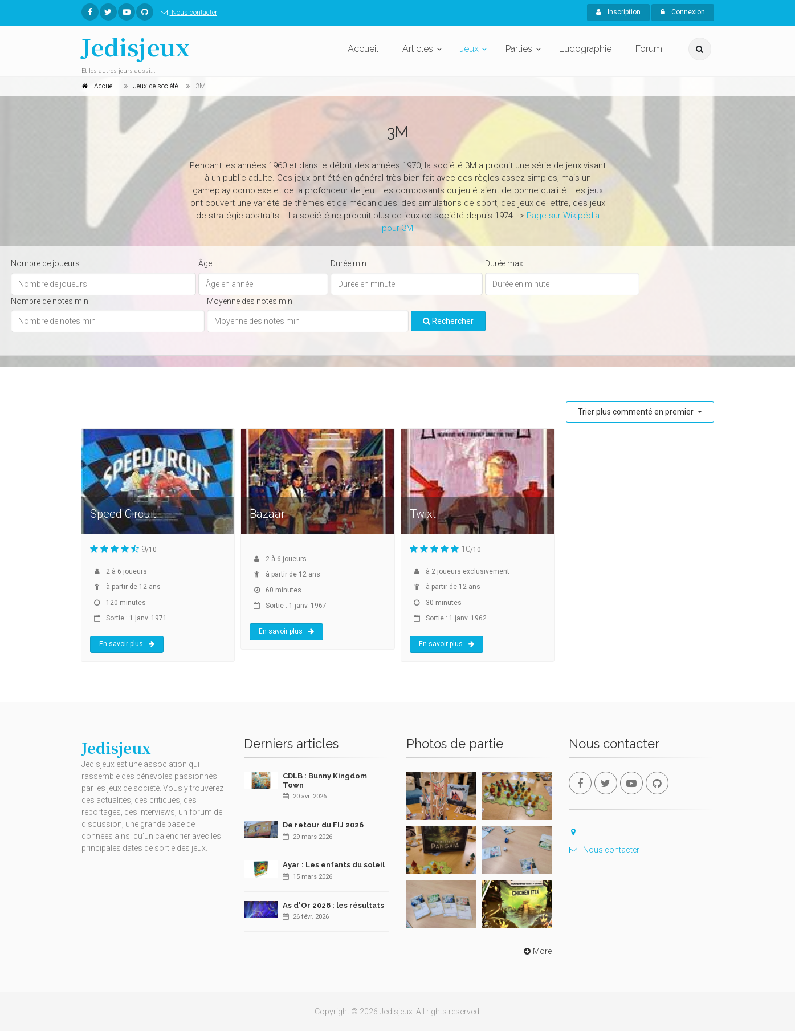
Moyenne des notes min (249, 301)
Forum (648, 48)
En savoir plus (126, 644)
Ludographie (585, 48)
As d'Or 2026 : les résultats (333, 905)
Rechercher (448, 321)
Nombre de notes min (49, 301)
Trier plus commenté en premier (636, 411)
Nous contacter (186, 13)
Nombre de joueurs (45, 263)
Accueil (363, 48)
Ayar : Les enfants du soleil (334, 864)
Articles (417, 48)
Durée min (348, 263)
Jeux (469, 48)
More (536, 951)
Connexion (683, 12)
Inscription (618, 12)
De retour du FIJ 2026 (323, 825)
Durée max (504, 263)
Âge (205, 263)
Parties (518, 48)
